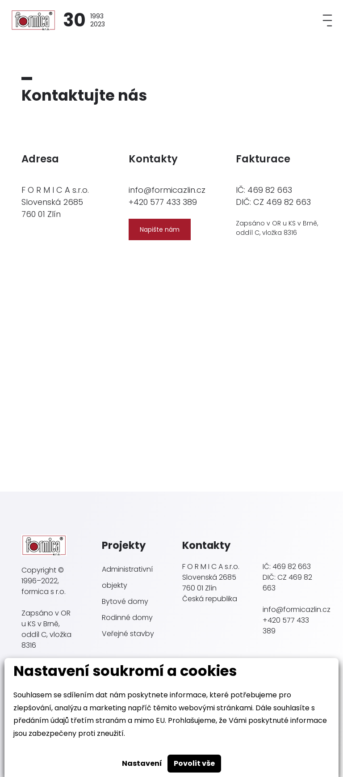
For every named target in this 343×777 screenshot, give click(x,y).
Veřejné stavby (128, 633)
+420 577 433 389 (163, 202)
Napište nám (160, 229)
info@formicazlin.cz (167, 189)
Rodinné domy (127, 617)
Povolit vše (194, 763)
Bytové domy (125, 601)
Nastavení (142, 763)
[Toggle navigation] (327, 20)
